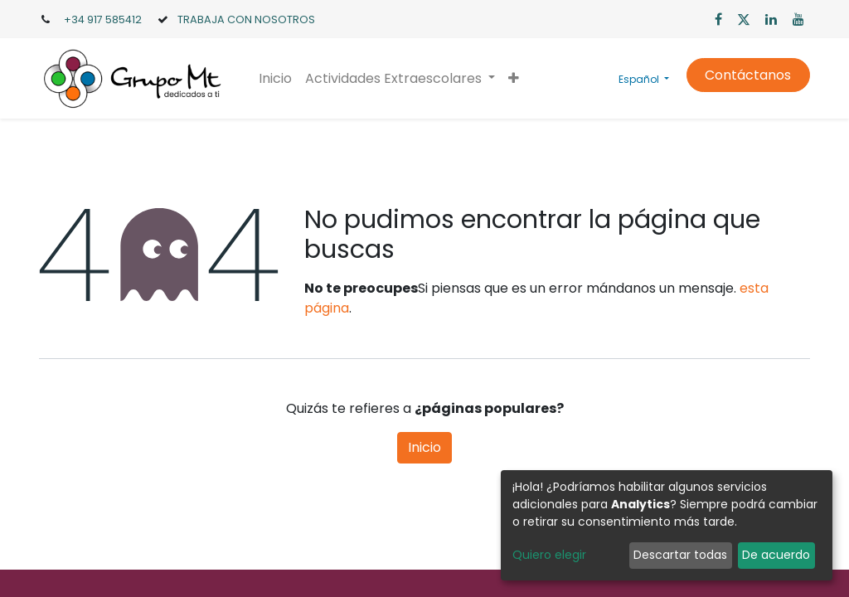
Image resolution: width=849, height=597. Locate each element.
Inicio (424, 447)
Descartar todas (680, 554)
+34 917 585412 (103, 19)
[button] (514, 78)
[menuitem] (275, 78)
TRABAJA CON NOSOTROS (246, 19)
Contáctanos (748, 75)
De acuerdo (776, 554)
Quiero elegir (549, 554)
